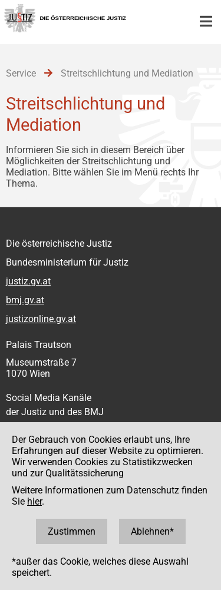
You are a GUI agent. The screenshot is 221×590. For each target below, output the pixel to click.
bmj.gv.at (25, 300)
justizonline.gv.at (41, 318)
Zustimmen (71, 531)
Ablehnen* (152, 531)
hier (34, 501)
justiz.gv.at (28, 281)
